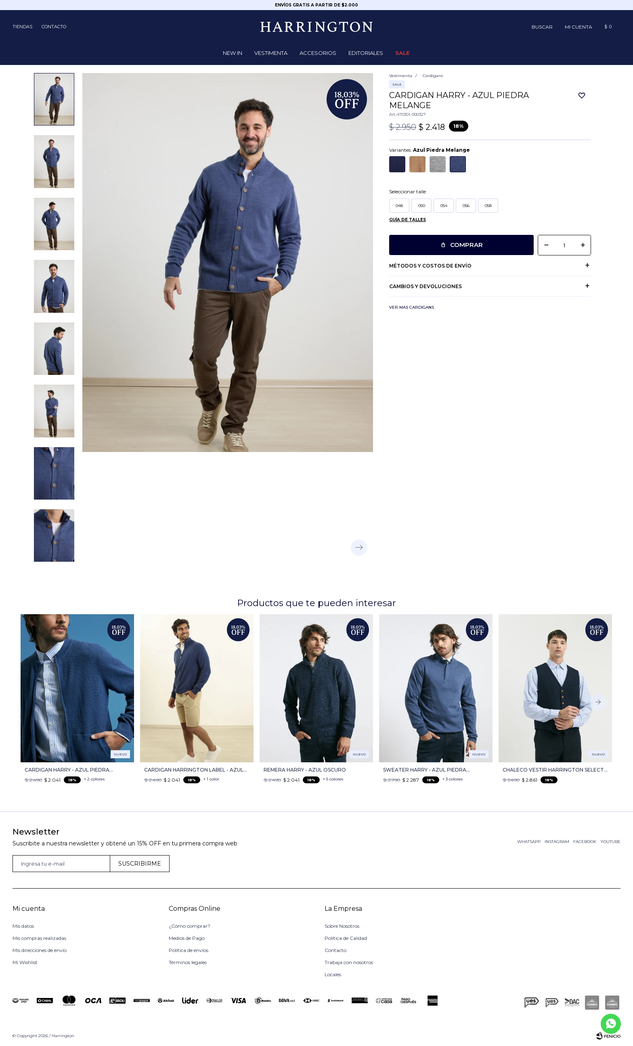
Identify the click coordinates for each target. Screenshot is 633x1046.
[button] (542, 27)
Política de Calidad (346, 938)
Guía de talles (407, 219)
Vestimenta (270, 53)
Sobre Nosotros (342, 926)
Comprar (466, 245)
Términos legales (188, 962)
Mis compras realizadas (39, 938)
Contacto (54, 26)
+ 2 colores (94, 779)
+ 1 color (211, 779)
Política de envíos (188, 950)
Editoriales (365, 53)
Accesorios (318, 53)
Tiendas (22, 26)
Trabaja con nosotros (349, 962)
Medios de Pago (187, 938)
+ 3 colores (452, 779)
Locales (333, 974)
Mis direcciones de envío (40, 950)
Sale (402, 53)
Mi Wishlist (25, 962)
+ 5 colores (333, 779)
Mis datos (23, 926)
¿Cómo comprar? (189, 926)
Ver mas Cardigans (411, 307)
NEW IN (232, 53)
